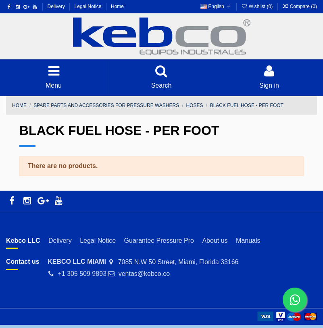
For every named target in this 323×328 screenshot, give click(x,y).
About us (214, 240)
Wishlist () (257, 6)
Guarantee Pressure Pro (159, 240)
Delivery (57, 6)
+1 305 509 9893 (82, 273)
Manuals (248, 240)
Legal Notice (89, 6)
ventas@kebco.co (144, 273)
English (215, 6)
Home (117, 6)
